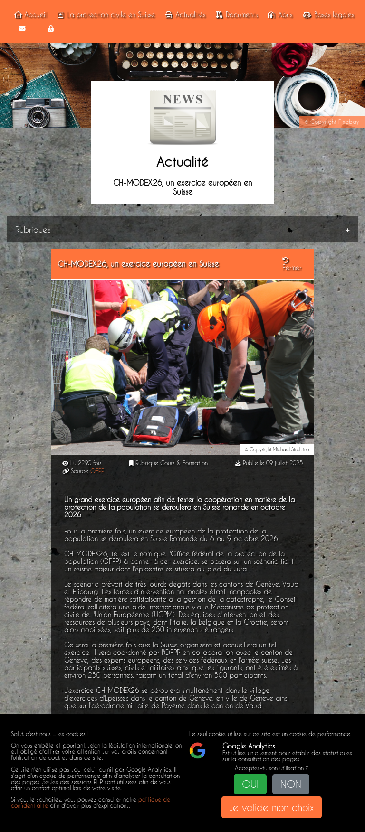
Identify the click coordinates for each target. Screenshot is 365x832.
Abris (278, 15)
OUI (250, 784)
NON (290, 784)
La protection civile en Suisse (104, 15)
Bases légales (327, 15)
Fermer (291, 264)
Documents (235, 15)
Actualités (183, 15)
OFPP (97, 471)
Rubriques (33, 229)
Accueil (29, 15)
